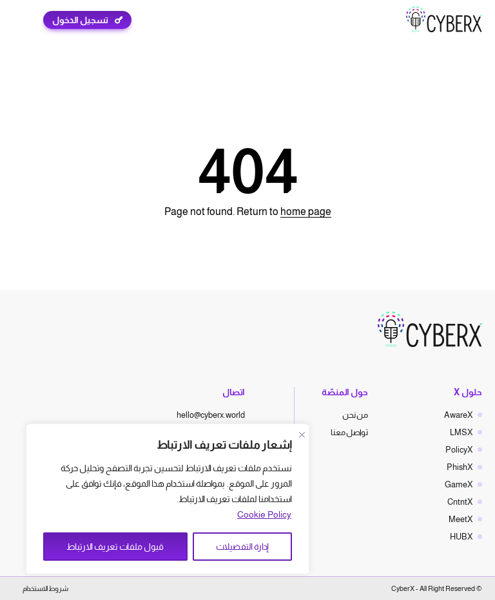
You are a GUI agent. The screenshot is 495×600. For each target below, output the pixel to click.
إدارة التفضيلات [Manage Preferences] (242, 546)
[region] (167, 499)
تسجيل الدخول (80, 20)
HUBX (461, 536)
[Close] (301, 434)
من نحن (355, 415)
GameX (459, 484)
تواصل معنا (349, 432)
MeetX (461, 519)
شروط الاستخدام (45, 588)
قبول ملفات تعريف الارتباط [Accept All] (115, 546)
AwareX (458, 415)
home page (305, 211)
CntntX (460, 502)
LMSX (461, 432)
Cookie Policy (264, 514)
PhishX (460, 467)
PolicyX (459, 450)
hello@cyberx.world (211, 415)
